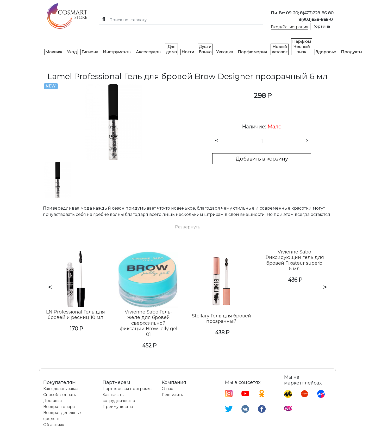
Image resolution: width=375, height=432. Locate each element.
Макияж (53, 51)
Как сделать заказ (60, 388)
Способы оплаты (60, 394)
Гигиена (90, 51)
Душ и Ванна (205, 49)
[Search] (181, 20)
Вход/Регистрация (289, 27)
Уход (72, 51)
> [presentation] (324, 287)
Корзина (321, 26)
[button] (187, 226)
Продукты (351, 51)
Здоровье (326, 51)
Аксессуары (148, 51)
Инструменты (117, 51)
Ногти (188, 51)
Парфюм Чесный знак (301, 46)
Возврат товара (59, 406)
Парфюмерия (252, 51)
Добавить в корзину (262, 159)
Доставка (52, 400)
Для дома (171, 49)
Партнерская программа (128, 388)
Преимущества (118, 406)
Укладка (224, 51)
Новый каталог (280, 49)
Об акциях (53, 424)
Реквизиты (173, 394)
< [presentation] (50, 287)
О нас (167, 388)
